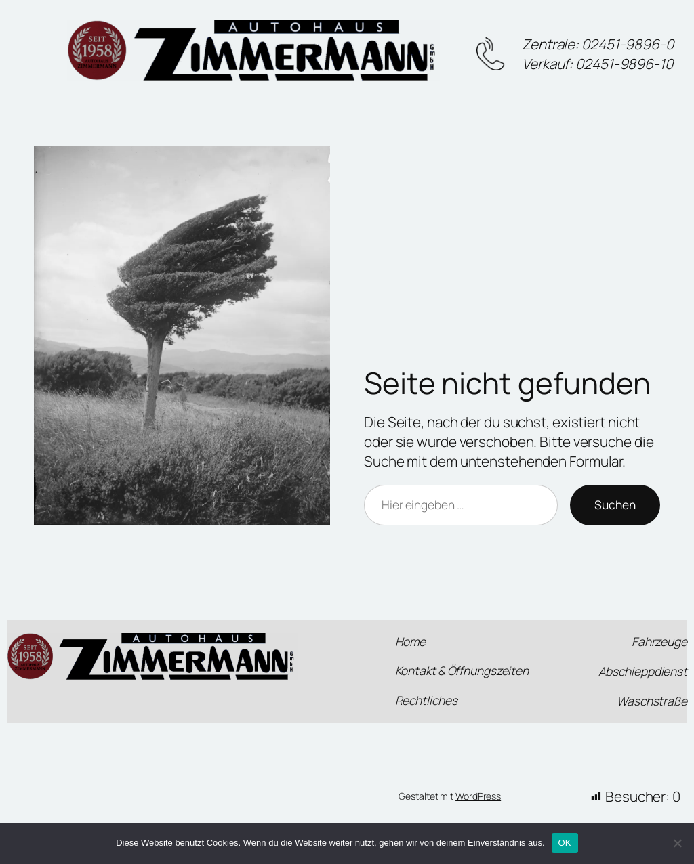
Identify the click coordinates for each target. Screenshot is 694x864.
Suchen (615, 504)
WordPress (478, 796)
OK (564, 843)
